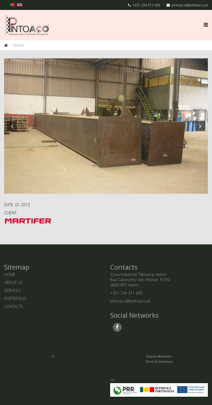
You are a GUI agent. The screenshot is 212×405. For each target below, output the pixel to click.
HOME (9, 274)
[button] (12, 126)
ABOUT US (13, 282)
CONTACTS (13, 306)
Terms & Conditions (159, 361)
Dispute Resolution (159, 356)
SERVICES (12, 290)
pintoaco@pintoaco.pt (190, 5)
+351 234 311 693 (146, 5)
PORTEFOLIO (15, 298)
